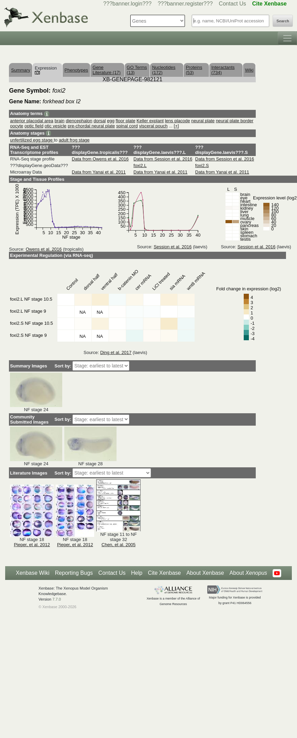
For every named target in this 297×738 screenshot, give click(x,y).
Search (282, 21)
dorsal (100, 120)
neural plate (202, 120)
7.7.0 (56, 599)
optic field (33, 125)
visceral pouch (153, 125)
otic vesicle (56, 125)
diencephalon (79, 120)
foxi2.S (202, 165)
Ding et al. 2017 (115, 352)
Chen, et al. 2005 (118, 544)
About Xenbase (205, 573)
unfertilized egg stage (32, 140)
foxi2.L (139, 165)
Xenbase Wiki (33, 573)
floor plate (125, 120)
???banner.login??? (127, 4)
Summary (20, 70)
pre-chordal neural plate (91, 125)
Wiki (249, 70)
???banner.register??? (185, 4)
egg (110, 120)
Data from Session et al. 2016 (162, 159)
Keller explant (150, 120)
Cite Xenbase (164, 573)
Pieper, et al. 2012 (32, 544)
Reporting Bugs (74, 573)
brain (60, 120)
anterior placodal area (31, 120)
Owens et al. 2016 (44, 249)
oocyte (16, 125)
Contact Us (232, 4)
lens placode (177, 120)
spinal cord (127, 125)
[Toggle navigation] (287, 38)
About (248, 573)
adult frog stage (74, 140)
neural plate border (234, 120)
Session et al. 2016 (173, 246)
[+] (176, 125)
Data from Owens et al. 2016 (100, 159)
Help (136, 573)
